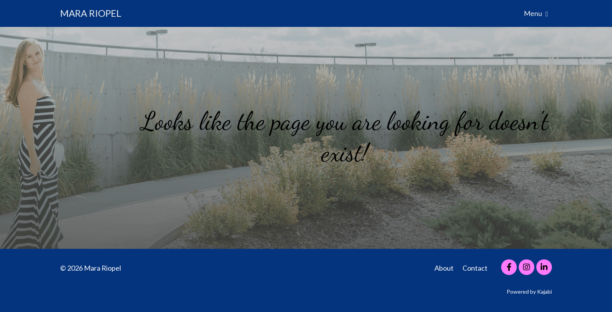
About (444, 268)
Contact (475, 268)
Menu (536, 13)
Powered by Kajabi (529, 291)
